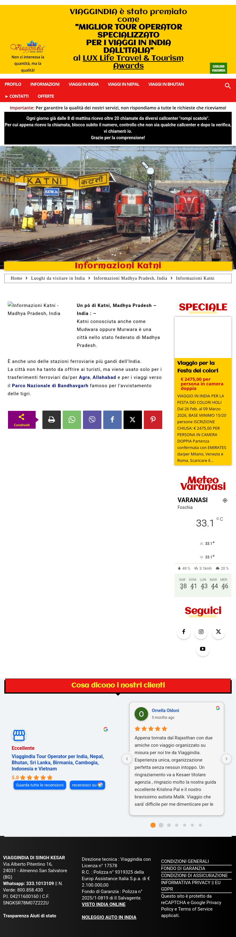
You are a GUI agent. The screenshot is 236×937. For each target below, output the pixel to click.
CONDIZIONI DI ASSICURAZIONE (194, 855)
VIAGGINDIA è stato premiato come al (128, 39)
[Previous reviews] (127, 739)
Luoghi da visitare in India (58, 278)
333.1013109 (40, 863)
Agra (84, 377)
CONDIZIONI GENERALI (185, 841)
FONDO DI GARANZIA (183, 848)
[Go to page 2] (169, 805)
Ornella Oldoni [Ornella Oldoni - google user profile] (165, 690)
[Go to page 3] (176, 805)
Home (16, 278)
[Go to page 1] (161, 805)
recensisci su (84, 764)
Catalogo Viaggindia (218, 68)
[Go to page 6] (200, 805)
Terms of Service (195, 889)
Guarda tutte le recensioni (40, 764)
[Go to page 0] (153, 805)
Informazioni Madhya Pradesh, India (130, 278)
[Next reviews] (226, 739)
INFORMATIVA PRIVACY (185, 862)
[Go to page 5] (192, 805)
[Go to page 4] (184, 805)
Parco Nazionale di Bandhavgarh (50, 385)
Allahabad (104, 377)
